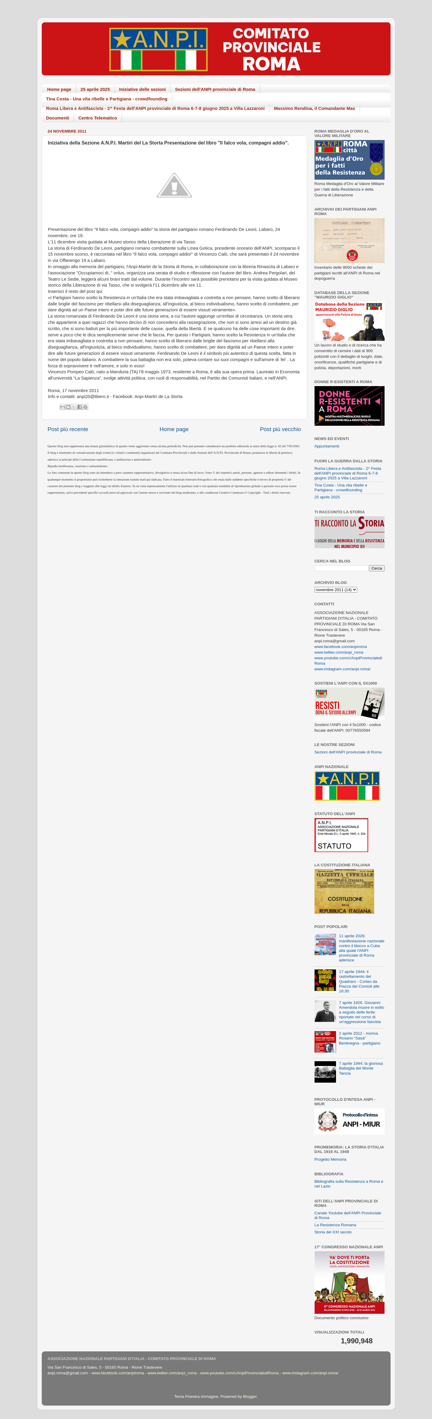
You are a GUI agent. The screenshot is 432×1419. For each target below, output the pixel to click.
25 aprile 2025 (95, 89)
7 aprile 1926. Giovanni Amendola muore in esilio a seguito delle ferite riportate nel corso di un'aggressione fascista (361, 1012)
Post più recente (68, 429)
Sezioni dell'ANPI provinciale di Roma (215, 89)
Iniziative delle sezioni (142, 89)
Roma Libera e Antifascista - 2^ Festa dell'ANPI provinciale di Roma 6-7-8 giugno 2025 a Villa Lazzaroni (155, 108)
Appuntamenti (327, 446)
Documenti (57, 117)
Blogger (250, 1396)
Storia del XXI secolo (333, 1232)
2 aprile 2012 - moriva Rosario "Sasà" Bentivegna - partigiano (359, 1038)
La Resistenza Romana (335, 1225)
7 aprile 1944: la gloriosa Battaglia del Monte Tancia (361, 1068)
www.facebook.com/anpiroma (341, 646)
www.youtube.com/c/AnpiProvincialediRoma (239, 1373)
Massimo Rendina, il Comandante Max (314, 108)
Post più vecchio (280, 429)
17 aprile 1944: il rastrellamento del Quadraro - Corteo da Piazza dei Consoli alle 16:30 (359, 981)
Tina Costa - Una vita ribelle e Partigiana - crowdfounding (107, 98)
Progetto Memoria (330, 1159)
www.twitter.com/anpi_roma (339, 652)
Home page (59, 89)
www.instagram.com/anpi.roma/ (343, 669)
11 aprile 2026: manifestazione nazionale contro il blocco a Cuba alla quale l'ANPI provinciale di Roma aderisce (361, 948)
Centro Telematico (97, 117)
